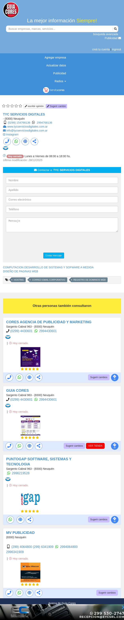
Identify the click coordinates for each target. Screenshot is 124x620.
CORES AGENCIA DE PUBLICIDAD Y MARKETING (48, 322)
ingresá (116, 49)
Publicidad (113, 38)
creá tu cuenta (101, 49)
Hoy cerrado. (18, 343)
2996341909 (15, 552)
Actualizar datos (56, 65)
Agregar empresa (55, 57)
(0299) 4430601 (21, 331)
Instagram (12, 134)
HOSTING (19, 280)
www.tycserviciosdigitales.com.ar (27, 126)
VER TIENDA (95, 445)
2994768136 (44, 122)
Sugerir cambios (98, 377)
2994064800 (69, 547)
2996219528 (20, 473)
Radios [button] (60, 81)
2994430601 (48, 331)
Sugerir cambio (56, 106)
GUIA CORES (17, 391)
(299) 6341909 (43, 547)
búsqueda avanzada (105, 34)
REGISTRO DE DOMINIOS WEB (90, 280)
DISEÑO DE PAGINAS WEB (20, 271)
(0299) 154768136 (19, 122)
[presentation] (36, 243)
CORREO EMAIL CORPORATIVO (48, 280)
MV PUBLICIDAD (20, 533)
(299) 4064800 (22, 547)
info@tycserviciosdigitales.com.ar (27, 130)
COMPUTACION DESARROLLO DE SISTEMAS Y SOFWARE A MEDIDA (48, 267)
